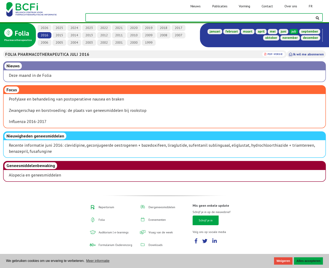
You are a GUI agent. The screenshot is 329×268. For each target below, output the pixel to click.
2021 (119, 28)
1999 (149, 42)
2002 (104, 42)
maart (247, 31)
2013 (89, 35)
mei (272, 31)
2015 (59, 35)
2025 (59, 28)
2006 (44, 42)
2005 (59, 42)
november (290, 37)
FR (311, 6)
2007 (178, 35)
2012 (104, 35)
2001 (119, 42)
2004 (74, 42)
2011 (119, 35)
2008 (163, 35)
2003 (89, 42)
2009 (149, 35)
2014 (74, 35)
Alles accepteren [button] (308, 261)
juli (293, 31)
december (310, 37)
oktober (271, 37)
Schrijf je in (206, 220)
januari (215, 31)
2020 (134, 28)
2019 (149, 28)
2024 (74, 28)
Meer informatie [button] (98, 261)
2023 (89, 28)
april (261, 31)
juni (283, 31)
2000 (134, 42)
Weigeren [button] (283, 261)
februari (231, 31)
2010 (134, 35)
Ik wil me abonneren (306, 54)
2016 (44, 35)
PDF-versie (275, 54)
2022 (104, 28)
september (309, 31)
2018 (163, 28)
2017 (178, 28)
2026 (44, 28)
